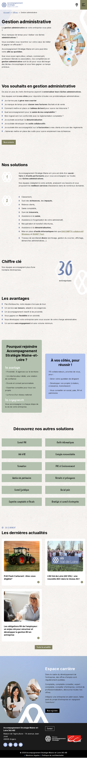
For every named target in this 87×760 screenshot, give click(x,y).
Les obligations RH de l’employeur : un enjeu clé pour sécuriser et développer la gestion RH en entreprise (21, 632)
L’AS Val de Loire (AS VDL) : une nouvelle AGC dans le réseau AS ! (63, 579)
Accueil (6, 12)
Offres (15, 12)
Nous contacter (9, 142)
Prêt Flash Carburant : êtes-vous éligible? (20, 579)
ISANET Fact (38, 234)
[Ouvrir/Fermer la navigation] (83, 5)
